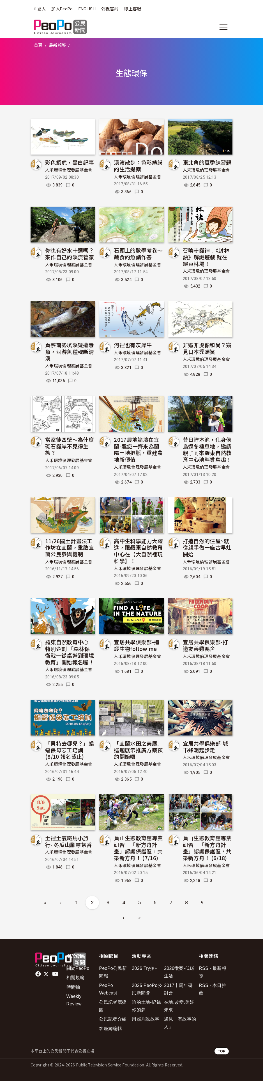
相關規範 (75, 977)
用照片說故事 (145, 1019)
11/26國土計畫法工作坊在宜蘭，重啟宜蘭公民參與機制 (69, 547)
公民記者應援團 (112, 1006)
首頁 (38, 45)
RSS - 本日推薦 (212, 989)
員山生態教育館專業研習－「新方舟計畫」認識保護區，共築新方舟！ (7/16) (138, 847)
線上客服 (132, 8)
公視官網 (109, 8)
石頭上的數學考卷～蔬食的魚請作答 (138, 253)
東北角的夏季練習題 (207, 162)
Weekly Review (74, 1000)
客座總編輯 (110, 1028)
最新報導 (57, 45)
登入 (41, 9)
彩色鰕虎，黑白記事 (69, 162)
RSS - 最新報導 (212, 972)
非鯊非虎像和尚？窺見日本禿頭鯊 (207, 348)
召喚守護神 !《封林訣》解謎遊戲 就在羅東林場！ (206, 256)
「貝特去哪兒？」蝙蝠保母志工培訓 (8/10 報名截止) (69, 749)
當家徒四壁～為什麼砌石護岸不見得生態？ (69, 446)
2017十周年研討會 (178, 989)
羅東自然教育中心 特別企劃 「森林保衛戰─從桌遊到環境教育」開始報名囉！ (69, 652)
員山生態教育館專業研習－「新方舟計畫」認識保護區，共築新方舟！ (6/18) (207, 847)
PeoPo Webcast (108, 989)
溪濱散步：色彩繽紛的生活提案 (138, 165)
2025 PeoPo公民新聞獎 (147, 989)
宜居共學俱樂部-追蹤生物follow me (136, 645)
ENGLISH (87, 8)
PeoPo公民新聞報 (113, 972)
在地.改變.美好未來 (179, 1006)
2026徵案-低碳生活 (179, 972)
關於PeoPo (77, 968)
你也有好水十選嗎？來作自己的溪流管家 (69, 253)
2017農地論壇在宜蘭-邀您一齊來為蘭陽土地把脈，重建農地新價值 (138, 449)
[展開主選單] (223, 27)
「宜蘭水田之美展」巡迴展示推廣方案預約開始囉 (138, 749)
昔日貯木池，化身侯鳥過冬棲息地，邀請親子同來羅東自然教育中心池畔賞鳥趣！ (207, 449)
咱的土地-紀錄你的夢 (146, 1006)
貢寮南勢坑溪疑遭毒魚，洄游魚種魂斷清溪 (69, 351)
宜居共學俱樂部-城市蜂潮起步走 (205, 746)
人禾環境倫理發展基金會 (69, 170)
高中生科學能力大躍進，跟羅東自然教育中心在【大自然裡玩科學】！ (138, 550)
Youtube (55, 974)
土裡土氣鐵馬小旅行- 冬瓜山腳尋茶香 (68, 841)
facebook (38, 974)
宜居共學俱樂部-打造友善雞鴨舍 (205, 645)
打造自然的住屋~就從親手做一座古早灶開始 (207, 547)
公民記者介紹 (112, 1019)
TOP (221, 1051)
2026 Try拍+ (144, 968)
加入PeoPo (62, 8)
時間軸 (73, 987)
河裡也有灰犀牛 (133, 345)
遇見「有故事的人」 (180, 1023)
